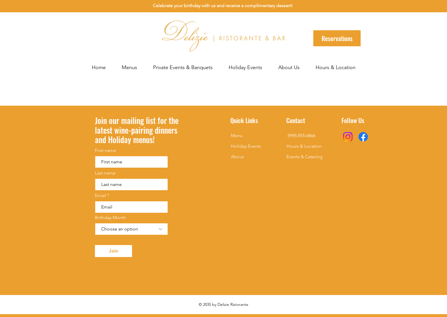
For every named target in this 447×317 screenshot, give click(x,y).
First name (105, 150)
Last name (105, 173)
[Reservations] (337, 38)
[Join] (113, 251)
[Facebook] (363, 137)
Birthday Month (110, 217)
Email (100, 195)
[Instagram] (348, 137)
